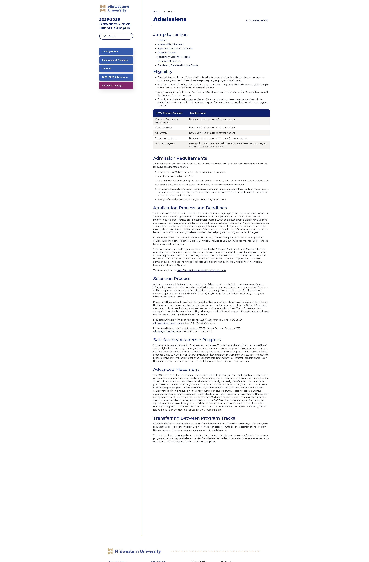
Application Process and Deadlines (175, 48)
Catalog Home (112, 52)
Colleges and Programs (111, 65)
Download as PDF (256, 20)
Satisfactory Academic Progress (173, 57)
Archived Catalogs (114, 102)
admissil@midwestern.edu (167, 331)
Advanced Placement (168, 61)
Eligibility (162, 40)
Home (156, 11)
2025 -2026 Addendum (110, 90)
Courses (108, 77)
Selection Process (166, 52)
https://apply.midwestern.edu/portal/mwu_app (201, 270)
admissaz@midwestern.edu (167, 323)
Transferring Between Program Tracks (177, 65)
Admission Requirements (170, 44)
